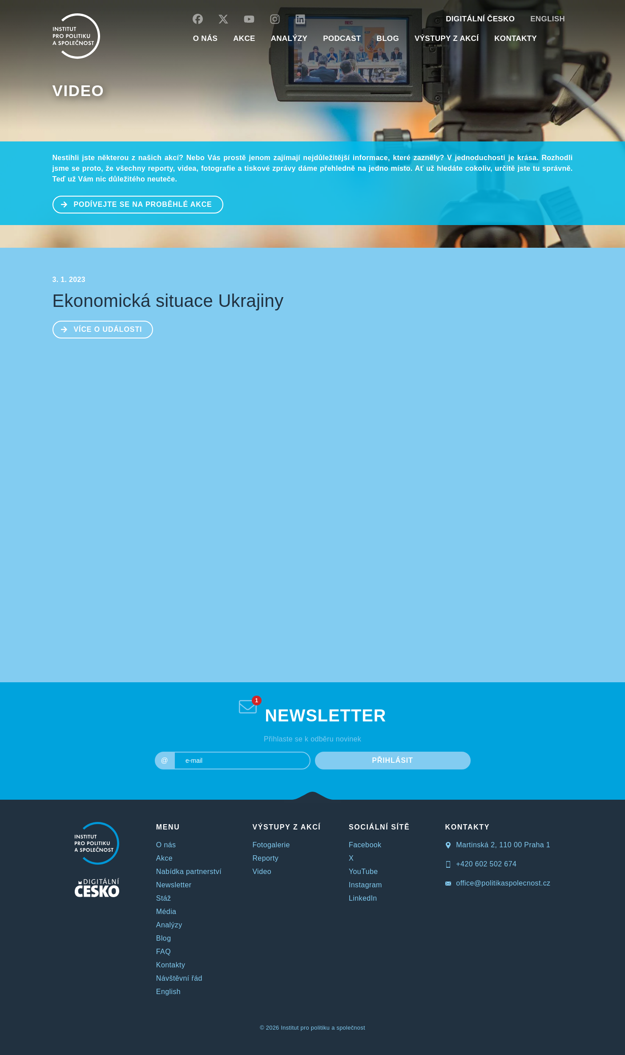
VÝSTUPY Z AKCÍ (286, 827)
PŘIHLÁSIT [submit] (392, 760)
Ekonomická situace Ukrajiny (168, 300)
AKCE (244, 38)
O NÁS (205, 38)
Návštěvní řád (179, 978)
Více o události (97, 329)
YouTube (363, 871)
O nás (166, 845)
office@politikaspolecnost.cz (498, 883)
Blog (163, 938)
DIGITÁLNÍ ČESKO (480, 19)
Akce (164, 858)
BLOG (388, 38)
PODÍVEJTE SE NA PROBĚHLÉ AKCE (132, 204)
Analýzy (289, 38)
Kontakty (170, 965)
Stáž (163, 898)
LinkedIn (363, 898)
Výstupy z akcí (447, 38)
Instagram (365, 885)
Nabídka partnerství (189, 871)
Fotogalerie (271, 845)
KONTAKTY (515, 38)
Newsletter (174, 885)
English (547, 19)
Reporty (265, 858)
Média (166, 911)
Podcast (342, 38)
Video (78, 90)
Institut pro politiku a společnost (323, 1027)
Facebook (365, 845)
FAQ (163, 951)
